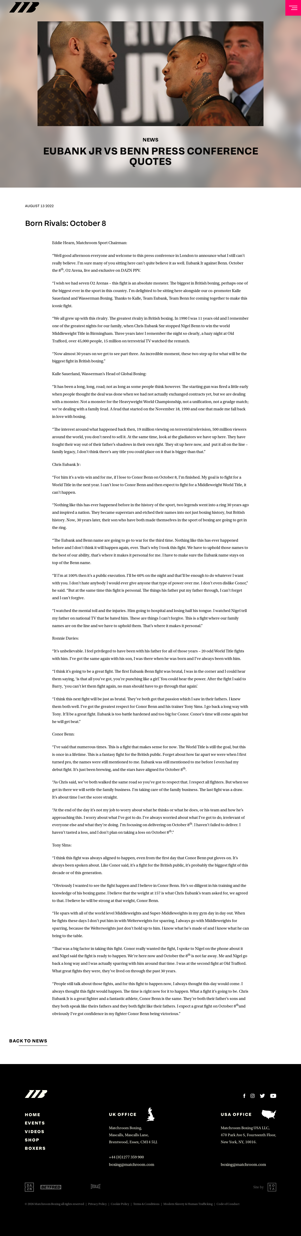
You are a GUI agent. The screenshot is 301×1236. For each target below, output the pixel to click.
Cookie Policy (120, 1204)
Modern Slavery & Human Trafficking (188, 1204)
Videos (35, 1131)
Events (35, 1123)
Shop (32, 1139)
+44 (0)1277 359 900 (126, 1157)
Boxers (35, 1148)
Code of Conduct (228, 1204)
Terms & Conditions (146, 1204)
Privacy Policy (97, 1204)
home (32, 1114)
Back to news (28, 1041)
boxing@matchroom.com (131, 1164)
